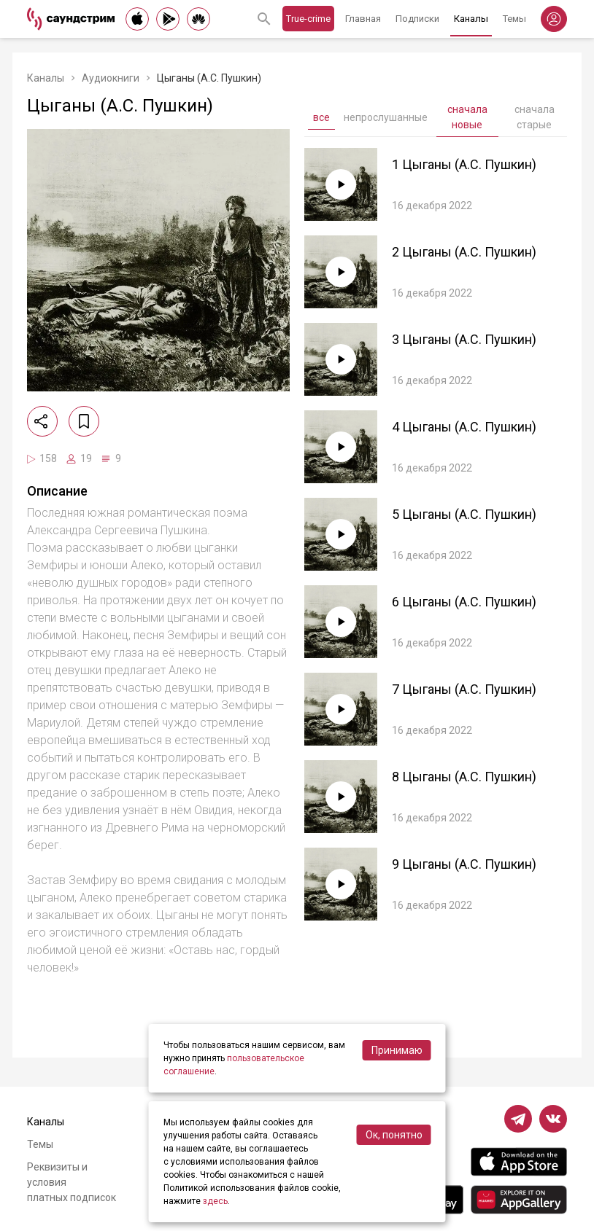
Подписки (417, 18)
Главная (363, 18)
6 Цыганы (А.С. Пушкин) (464, 601)
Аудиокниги (110, 78)
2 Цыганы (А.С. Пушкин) (464, 251)
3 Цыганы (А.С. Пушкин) (464, 339)
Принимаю (397, 1050)
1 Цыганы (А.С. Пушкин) (464, 164)
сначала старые (534, 116)
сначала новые (467, 116)
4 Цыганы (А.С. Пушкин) (464, 426)
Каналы (471, 18)
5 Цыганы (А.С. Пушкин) (464, 514)
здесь (215, 1201)
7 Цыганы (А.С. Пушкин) (464, 689)
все (321, 117)
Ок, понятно (394, 1135)
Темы (514, 18)
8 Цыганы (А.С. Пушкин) (464, 776)
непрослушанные (386, 117)
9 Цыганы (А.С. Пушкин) (464, 864)
